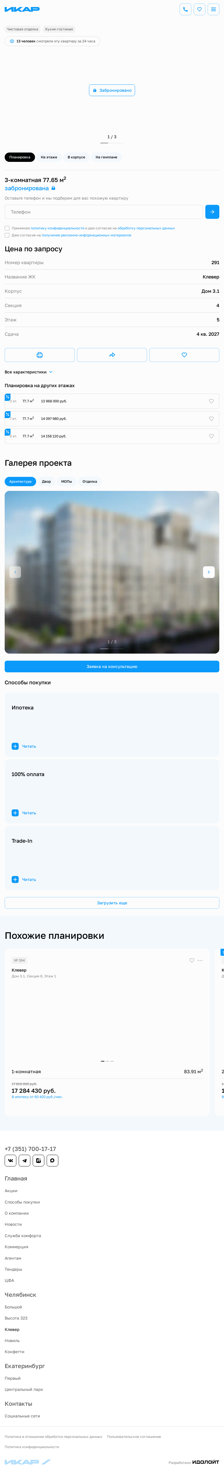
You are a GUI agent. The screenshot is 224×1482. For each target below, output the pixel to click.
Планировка (19, 157)
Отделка (90, 481)
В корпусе (76, 157)
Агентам (13, 1258)
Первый (13, 1378)
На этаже (49, 157)
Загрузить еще (112, 902)
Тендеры (13, 1269)
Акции (11, 1190)
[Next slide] (209, 572)
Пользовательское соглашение (134, 1436)
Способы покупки (22, 1201)
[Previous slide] (15, 572)
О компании (17, 1213)
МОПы (66, 481)
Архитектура (20, 481)
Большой (13, 1306)
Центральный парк (24, 1389)
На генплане (106, 157)
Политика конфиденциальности (32, 1447)
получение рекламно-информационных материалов (86, 235)
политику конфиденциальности (57, 228)
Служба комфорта (23, 1235)
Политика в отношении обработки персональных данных (53, 1436)
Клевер (12, 1329)
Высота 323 (16, 1317)
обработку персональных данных (146, 228)
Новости (13, 1224)
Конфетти (14, 1351)
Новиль (12, 1340)
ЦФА (9, 1280)
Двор (46, 481)
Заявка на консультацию (112, 666)
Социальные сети (22, 1415)
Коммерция (16, 1246)
